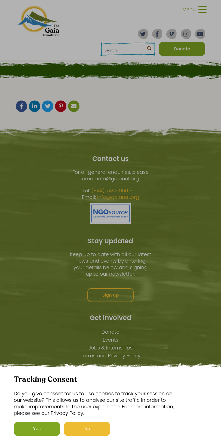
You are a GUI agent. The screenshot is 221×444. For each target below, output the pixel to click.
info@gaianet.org (118, 197)
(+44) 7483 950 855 (115, 190)
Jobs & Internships (110, 347)
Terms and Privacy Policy (110, 355)
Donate (110, 332)
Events (110, 339)
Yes (37, 428)
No (87, 428)
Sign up (110, 295)
